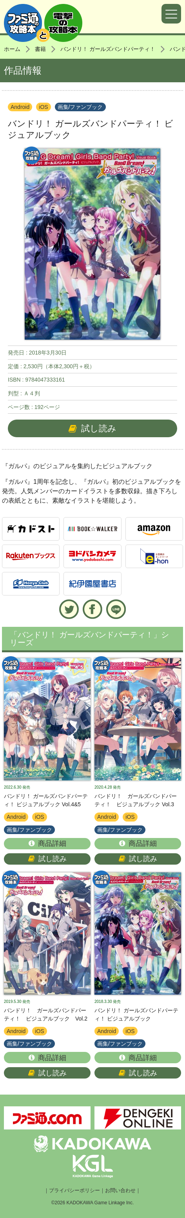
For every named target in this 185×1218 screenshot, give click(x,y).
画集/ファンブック (80, 107)
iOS (43, 107)
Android (20, 107)
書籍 (40, 49)
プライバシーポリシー (74, 1190)
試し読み (92, 428)
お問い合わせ (120, 1190)
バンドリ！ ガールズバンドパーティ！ (107, 49)
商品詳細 (47, 843)
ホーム (12, 49)
